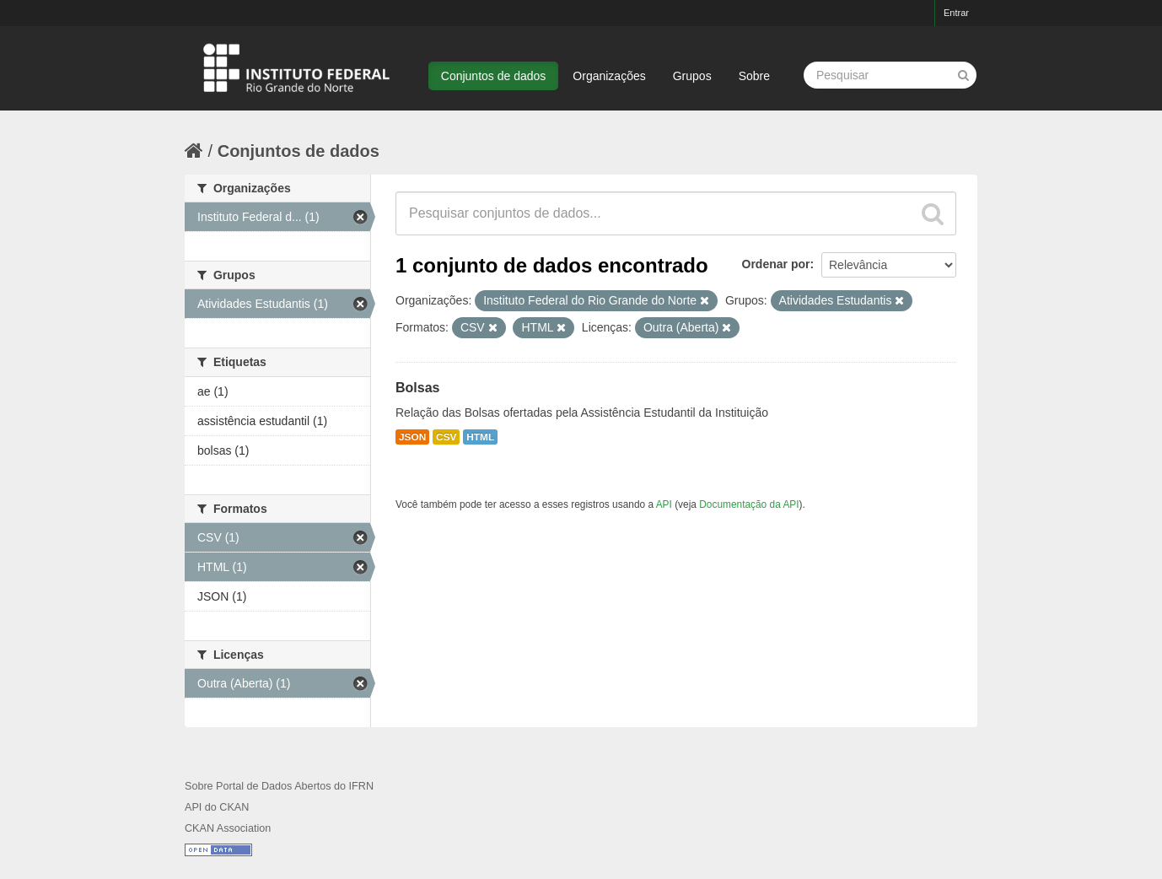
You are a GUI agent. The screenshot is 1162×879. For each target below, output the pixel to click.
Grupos (692, 76)
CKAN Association (228, 828)
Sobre (754, 76)
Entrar (956, 13)
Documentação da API (749, 504)
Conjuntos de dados (493, 76)
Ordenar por (776, 264)
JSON (412, 437)
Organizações (609, 76)
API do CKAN (217, 807)
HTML (480, 437)
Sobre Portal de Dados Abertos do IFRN (279, 786)
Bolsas (417, 387)
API (664, 504)
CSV (446, 437)
